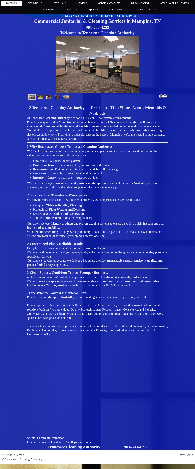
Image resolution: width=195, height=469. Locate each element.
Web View (186, 455)
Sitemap (19, 455)
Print (7, 455)
